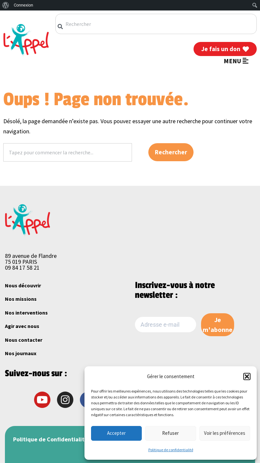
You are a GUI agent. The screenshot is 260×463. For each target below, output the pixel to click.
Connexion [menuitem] (23, 5)
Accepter (116, 433)
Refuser (170, 433)
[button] (247, 376)
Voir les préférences (224, 433)
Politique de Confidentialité (50, 439)
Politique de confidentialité (170, 449)
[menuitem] (5, 5)
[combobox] (156, 24)
